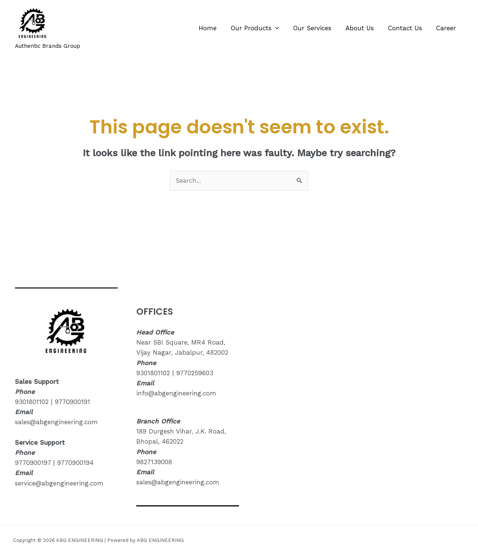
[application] (282, 28)
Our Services (317, 28)
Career (447, 28)
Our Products (262, 28)
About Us (363, 28)
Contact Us (407, 28)
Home (216, 28)
